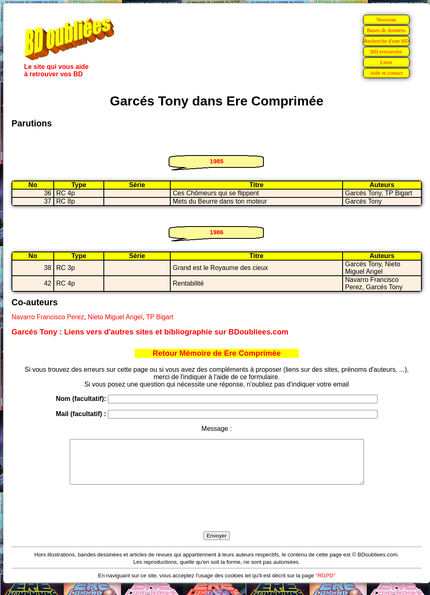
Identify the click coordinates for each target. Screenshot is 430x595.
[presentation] (216, 517)
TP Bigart (159, 317)
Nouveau (386, 19)
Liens (386, 62)
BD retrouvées (386, 51)
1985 (216, 161)
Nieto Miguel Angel (115, 317)
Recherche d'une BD (386, 41)
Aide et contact (386, 73)
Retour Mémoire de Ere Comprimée (217, 353)
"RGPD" (325, 584)
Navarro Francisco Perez (47, 317)
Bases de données (386, 30)
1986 (216, 232)
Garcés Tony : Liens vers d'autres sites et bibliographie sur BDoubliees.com (149, 331)
